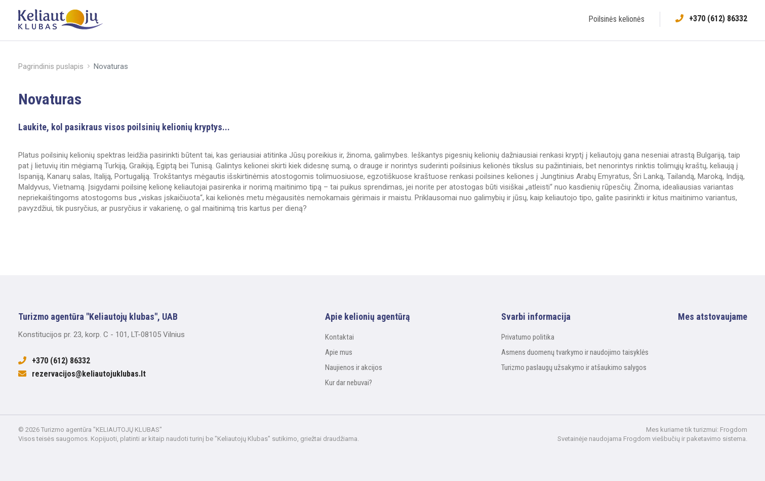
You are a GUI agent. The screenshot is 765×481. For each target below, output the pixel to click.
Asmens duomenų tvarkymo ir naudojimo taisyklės (575, 352)
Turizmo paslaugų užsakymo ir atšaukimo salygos (574, 367)
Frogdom (733, 429)
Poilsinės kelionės (616, 19)
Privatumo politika (527, 337)
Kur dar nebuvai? (348, 382)
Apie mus (338, 352)
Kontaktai (339, 337)
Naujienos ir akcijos (353, 367)
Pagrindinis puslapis (51, 66)
